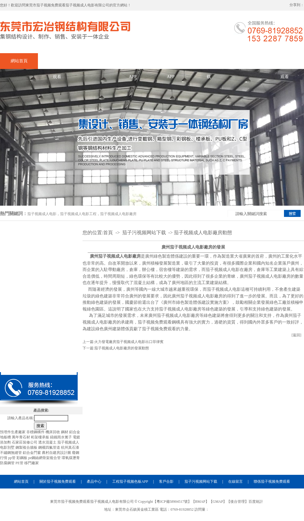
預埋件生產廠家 (13, 432)
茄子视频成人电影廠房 (118, 214)
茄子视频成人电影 (41, 214)
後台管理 (237, 501)
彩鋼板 (22, 458)
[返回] (296, 335)
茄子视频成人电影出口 (39, 275)
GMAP (218, 501)
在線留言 (246, 61)
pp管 (12, 458)
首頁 (108, 232)
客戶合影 (166, 481)
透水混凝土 (47, 442)
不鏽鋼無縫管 (11, 453)
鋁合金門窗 (32, 453)
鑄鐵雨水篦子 (61, 437)
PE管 (19, 463)
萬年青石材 (21, 437)
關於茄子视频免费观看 (57, 64)
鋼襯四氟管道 (49, 447)
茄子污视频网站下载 (209, 64)
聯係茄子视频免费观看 (285, 64)
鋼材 (65, 432)
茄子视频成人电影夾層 (39, 328)
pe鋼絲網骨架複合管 (45, 458)
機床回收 (53, 432)
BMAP (200, 501)
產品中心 (94, 61)
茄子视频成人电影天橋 (39, 346)
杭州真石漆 (70, 447)
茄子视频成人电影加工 (39, 257)
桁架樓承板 (40, 437)
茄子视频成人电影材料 (39, 363)
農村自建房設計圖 (57, 453)
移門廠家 (31, 463)
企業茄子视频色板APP (133, 64)
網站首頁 (19, 61)
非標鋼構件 (36, 432)
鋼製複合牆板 (26, 447)
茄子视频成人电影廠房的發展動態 (121, 348)
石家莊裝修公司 (25, 442)
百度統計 (255, 501)
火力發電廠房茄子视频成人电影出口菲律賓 (129, 342)
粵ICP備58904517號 (172, 501)
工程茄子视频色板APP (130, 481)
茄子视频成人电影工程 (78, 214)
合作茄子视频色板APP (171, 64)
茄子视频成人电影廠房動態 (203, 232)
